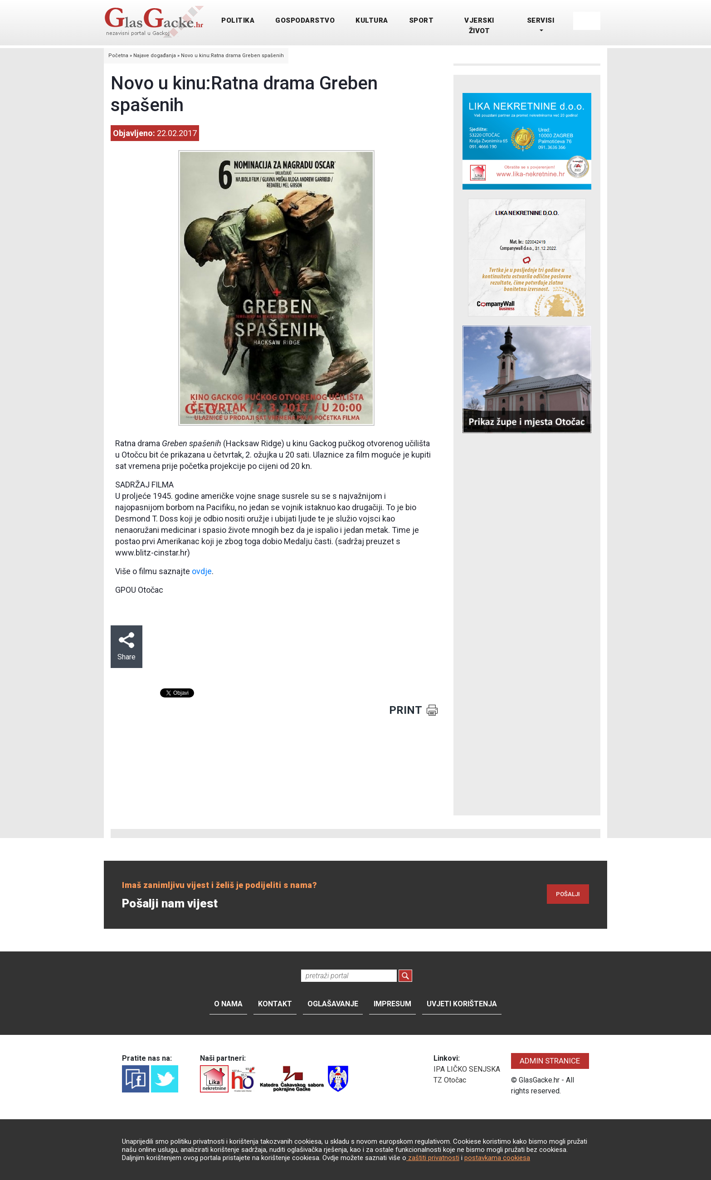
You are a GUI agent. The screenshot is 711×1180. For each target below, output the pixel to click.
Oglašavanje (332, 1004)
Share (126, 646)
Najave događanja (154, 56)
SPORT (421, 20)
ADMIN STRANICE (550, 1060)
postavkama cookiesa (497, 1158)
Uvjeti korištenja (462, 1004)
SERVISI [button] (541, 20)
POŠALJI (568, 894)
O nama (228, 1004)
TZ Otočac (449, 1080)
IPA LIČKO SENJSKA (466, 1069)
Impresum (392, 1004)
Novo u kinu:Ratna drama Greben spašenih (232, 56)
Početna (118, 56)
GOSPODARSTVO (305, 20)
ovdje (202, 571)
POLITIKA (237, 20)
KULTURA (372, 20)
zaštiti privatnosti (432, 1158)
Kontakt (275, 1004)
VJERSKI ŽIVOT (479, 25)
